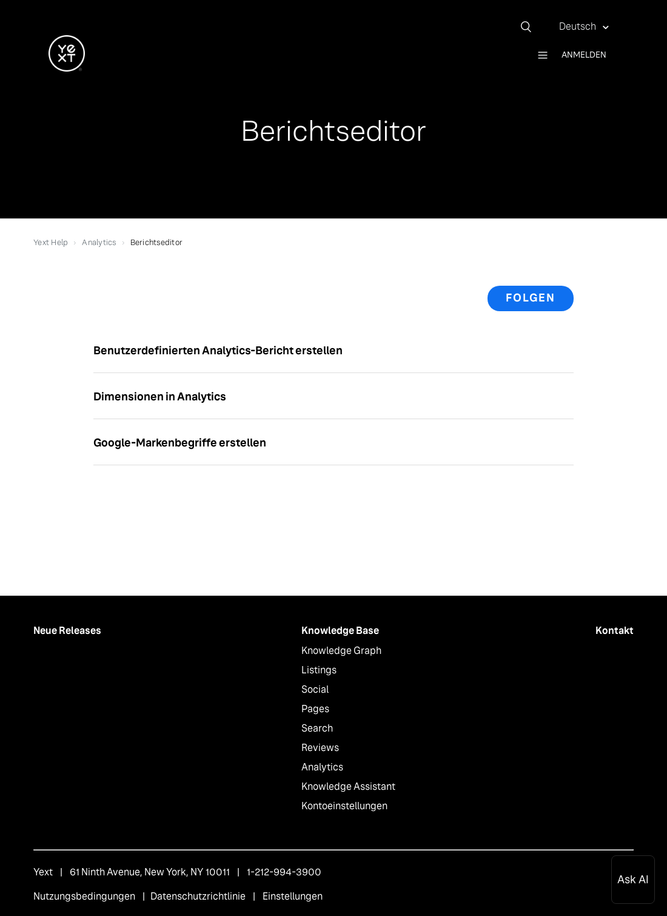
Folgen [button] (530, 298)
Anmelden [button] (583, 54)
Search (317, 728)
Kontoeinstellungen (344, 806)
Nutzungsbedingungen (84, 896)
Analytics (99, 242)
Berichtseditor (156, 242)
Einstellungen (293, 896)
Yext (43, 872)
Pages (315, 708)
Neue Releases (67, 630)
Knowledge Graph (341, 650)
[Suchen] (530, 27)
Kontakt (614, 630)
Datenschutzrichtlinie (198, 896)
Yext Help (50, 242)
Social (315, 689)
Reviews (320, 747)
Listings (319, 670)
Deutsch (578, 26)
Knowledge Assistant (348, 786)
